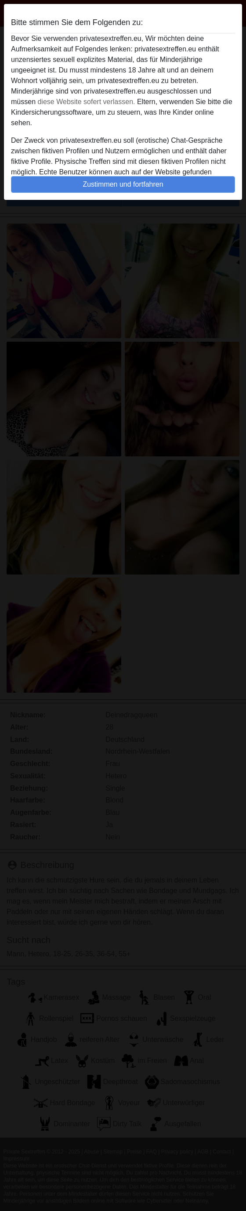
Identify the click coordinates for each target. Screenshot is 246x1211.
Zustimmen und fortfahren (123, 184)
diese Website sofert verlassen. (86, 101)
